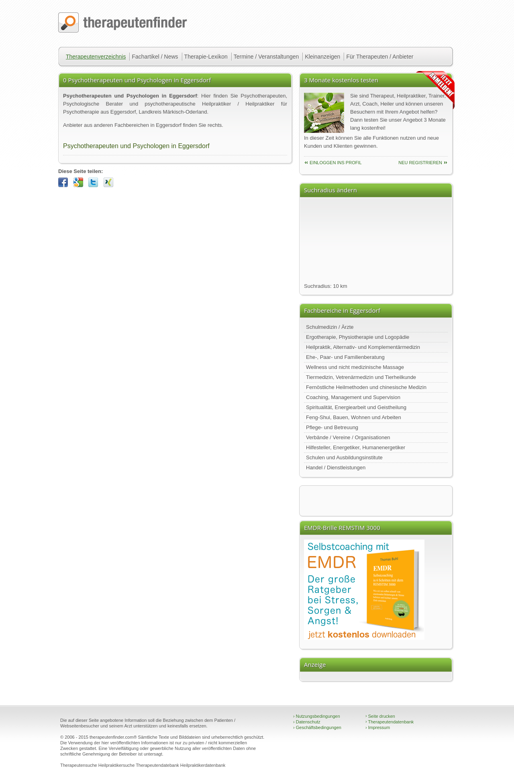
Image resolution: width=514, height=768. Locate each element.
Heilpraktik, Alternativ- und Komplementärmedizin (363, 347)
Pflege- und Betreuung (332, 427)
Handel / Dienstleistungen (335, 467)
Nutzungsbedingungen (316, 716)
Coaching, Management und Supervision (353, 397)
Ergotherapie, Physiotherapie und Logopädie (357, 337)
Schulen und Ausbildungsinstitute (344, 457)
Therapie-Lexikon (206, 56)
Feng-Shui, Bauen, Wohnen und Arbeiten (353, 417)
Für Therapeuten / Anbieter (379, 56)
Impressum (377, 727)
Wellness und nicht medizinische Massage (355, 367)
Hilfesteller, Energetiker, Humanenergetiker (355, 447)
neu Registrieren (420, 162)
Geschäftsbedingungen (317, 727)
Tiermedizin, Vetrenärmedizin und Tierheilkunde (361, 377)
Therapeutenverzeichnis (96, 56)
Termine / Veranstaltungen (266, 56)
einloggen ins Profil (336, 162)
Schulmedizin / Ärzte (330, 327)
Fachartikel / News (155, 56)
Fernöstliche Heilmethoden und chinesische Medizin (366, 387)
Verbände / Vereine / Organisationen (348, 437)
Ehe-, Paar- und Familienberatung (345, 357)
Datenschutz (306, 721)
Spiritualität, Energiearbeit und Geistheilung (356, 407)
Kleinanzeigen (322, 56)
